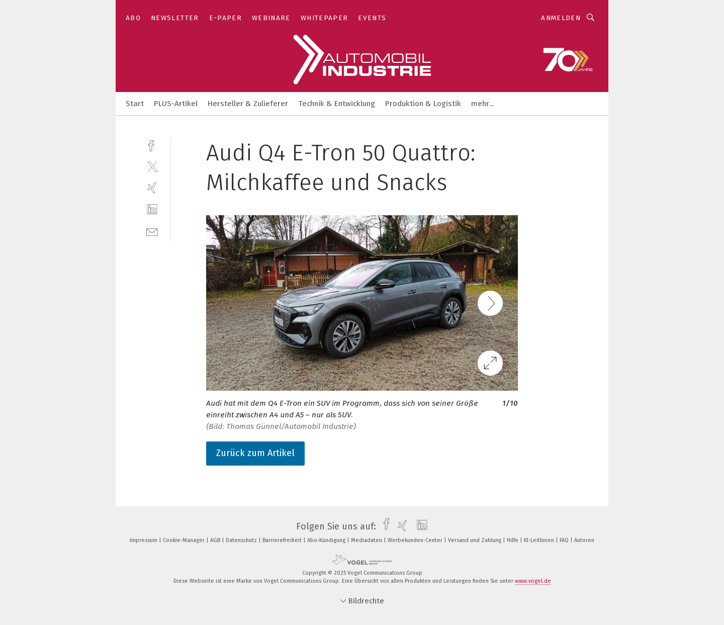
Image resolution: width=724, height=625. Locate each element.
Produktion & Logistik (423, 103)
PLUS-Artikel (176, 103)
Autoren (584, 540)
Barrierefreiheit (282, 540)
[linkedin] (152, 209)
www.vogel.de (533, 581)
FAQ (565, 540)
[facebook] (152, 144)
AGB (216, 540)
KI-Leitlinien (540, 540)
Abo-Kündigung (327, 540)
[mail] (152, 231)
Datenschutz (242, 540)
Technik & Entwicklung (336, 103)
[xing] (152, 188)
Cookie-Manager (184, 540)
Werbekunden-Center (416, 540)
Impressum (144, 540)
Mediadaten (367, 540)
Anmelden (561, 18)
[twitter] (152, 166)
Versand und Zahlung (475, 540)
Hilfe (513, 540)
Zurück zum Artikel (255, 453)
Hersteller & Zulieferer (248, 103)
